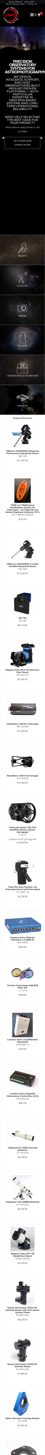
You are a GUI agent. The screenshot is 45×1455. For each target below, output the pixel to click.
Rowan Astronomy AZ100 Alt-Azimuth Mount (22, 1277)
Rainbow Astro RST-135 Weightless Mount (22, 1167)
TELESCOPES (22, 191)
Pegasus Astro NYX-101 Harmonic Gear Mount (22, 583)
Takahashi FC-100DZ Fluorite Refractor (22, 1061)
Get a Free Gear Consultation (22, 143)
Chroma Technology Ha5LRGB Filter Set (22, 898)
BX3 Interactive (28, 1447)
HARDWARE (22, 311)
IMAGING (22, 221)
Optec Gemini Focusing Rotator (22, 1382)
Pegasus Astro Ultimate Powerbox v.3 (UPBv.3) (22, 850)
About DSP (29, 2)
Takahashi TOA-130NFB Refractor (22, 1114)
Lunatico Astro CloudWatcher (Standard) (22, 952)
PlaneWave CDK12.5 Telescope (22, 636)
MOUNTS (22, 161)
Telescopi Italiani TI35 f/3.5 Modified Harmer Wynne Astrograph (22, 741)
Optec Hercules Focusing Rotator (22, 1330)
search (35, 15)
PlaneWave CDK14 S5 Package (22, 688)
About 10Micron (15, 2)
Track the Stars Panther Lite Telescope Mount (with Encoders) (22, 800)
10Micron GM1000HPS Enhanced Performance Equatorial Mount (22, 364)
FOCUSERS (22, 251)
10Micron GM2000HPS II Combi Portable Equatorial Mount (22, 477)
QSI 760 (22, 530)
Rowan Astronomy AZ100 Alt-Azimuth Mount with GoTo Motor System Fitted (22, 1222)
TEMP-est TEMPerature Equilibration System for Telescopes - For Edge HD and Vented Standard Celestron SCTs (22, 420)
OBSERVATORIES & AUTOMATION (22, 281)
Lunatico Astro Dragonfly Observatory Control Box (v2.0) (22, 1007)
